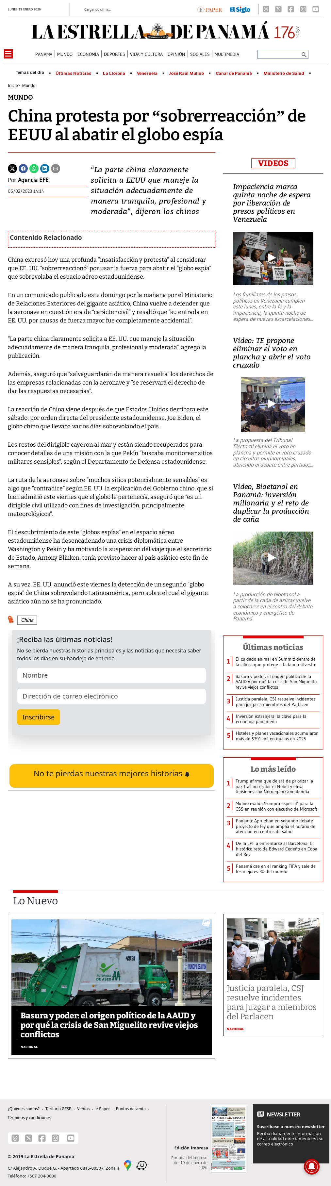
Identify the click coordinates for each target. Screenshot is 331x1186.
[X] (278, 9)
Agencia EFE (33, 180)
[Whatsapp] (34, 168)
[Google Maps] (128, 1165)
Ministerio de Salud (284, 73)
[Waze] (141, 1165)
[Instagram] (303, 9)
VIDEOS (273, 163)
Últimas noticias (273, 647)
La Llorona (114, 73)
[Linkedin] (44, 168)
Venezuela (147, 73)
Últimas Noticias (73, 73)
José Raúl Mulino (186, 73)
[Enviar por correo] (55, 168)
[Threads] (266, 9)
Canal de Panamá (234, 73)
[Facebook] (291, 9)
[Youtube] (315, 9)
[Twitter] (12, 168)
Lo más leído (273, 769)
